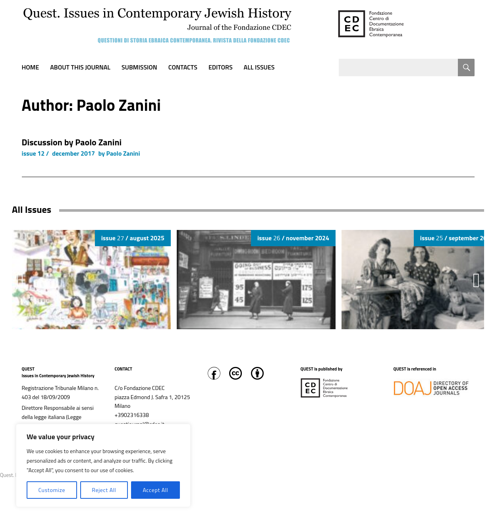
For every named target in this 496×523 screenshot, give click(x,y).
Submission (139, 67)
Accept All (155, 490)
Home (30, 67)
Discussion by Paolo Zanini (72, 142)
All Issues (259, 67)
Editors (220, 67)
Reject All (104, 490)
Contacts (182, 67)
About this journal (80, 67)
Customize (51, 490)
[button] (476, 280)
